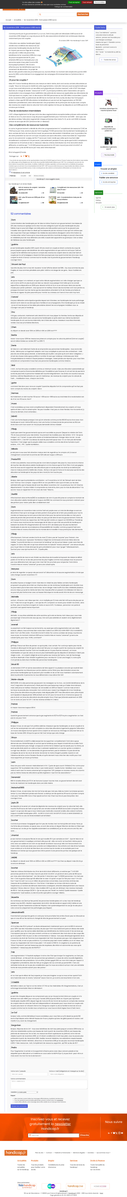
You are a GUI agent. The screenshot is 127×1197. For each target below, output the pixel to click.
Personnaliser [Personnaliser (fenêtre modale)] (100, 2)
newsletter (63, 1124)
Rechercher (83, 14)
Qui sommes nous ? (103, 1153)
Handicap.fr (72, 1193)
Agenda (98, 198)
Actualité (23, 176)
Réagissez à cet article (21, 172)
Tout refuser (87, 2)
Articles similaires (39, 176)
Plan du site (39, 1153)
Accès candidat (107, 173)
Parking (98, 200)
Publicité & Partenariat (62, 1153)
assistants (60, 1100)
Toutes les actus (108, 60)
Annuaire (99, 203)
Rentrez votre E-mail (20, 1135)
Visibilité (14, 1092)
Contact (49, 1153)
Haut (101, 1193)
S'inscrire (84, 1135)
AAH (37, 43)
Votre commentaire (18, 1079)
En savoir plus (108, 207)
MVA (30, 138)
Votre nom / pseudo (18, 1071)
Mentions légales (79, 1153)
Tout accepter (74, 2)
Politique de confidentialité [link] (63, 7)
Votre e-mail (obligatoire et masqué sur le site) (66, 1071)
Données (91, 1153)
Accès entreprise (108, 182)
